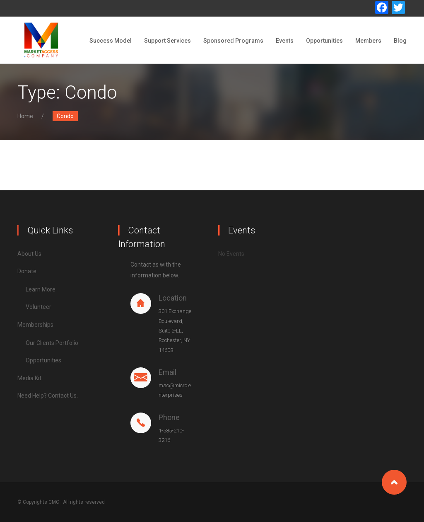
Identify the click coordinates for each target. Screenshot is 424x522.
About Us (29, 253)
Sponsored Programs (233, 40)
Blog (400, 40)
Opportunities (324, 40)
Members (368, 40)
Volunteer (38, 306)
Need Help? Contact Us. (47, 395)
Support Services (167, 40)
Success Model (110, 40)
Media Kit (29, 378)
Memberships (35, 324)
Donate (26, 271)
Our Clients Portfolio (52, 343)
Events (285, 40)
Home (25, 116)
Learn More (40, 289)
